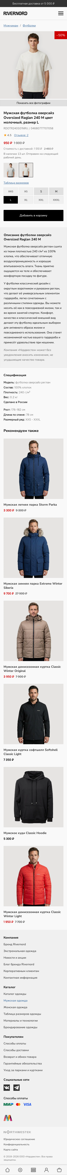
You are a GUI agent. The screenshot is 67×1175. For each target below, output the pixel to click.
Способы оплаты (15, 1044)
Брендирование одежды (20, 1027)
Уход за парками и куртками (23, 1070)
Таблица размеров (16, 183)
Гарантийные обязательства (23, 1064)
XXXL (56, 200)
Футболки (29, 26)
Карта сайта (11, 1149)
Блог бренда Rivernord (19, 964)
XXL (41, 200)
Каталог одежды (15, 994)
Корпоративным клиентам (21, 971)
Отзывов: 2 (21, 135)
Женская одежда (15, 1007)
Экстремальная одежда (20, 951)
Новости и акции (15, 958)
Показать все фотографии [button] (33, 103)
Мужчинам (11, 26)
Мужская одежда (16, 1001)
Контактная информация (20, 978)
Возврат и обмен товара (20, 1057)
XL (26, 200)
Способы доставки (16, 1050)
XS (26, 191)
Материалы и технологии (21, 1021)
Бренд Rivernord (15, 944)
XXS (10, 191)
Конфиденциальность (16, 1144)
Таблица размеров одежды (22, 1014)
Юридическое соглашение (19, 1139)
